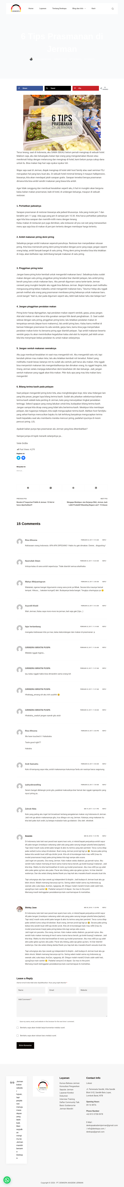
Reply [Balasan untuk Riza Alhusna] (104, 540)
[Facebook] (28, 488)
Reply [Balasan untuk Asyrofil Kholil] (104, 606)
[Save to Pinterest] (86, 88)
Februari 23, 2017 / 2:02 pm (90, 731)
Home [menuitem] (30, 8)
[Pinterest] (73, 488)
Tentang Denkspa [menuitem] (59, 8)
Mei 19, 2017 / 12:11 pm (91, 809)
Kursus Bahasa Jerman (70, 1083)
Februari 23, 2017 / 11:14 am (89, 626)
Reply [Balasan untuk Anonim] (104, 836)
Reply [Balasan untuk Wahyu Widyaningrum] (104, 581)
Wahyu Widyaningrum (35, 582)
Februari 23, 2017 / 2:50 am (90, 581)
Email (52, 990)
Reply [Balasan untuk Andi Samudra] (104, 764)
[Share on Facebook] (30, 88)
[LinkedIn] (96, 488)
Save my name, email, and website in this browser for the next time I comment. (47, 1021)
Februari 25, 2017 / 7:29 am (90, 785)
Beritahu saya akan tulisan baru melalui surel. (38, 1036)
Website (84, 990)
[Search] (113, 9)
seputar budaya (75, 59)
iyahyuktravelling (33, 785)
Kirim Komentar (25, 1045)
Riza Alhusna (31, 540)
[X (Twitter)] (50, 488)
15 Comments (89, 59)
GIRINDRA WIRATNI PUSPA (37, 647)
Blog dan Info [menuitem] (80, 8)
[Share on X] (58, 88)
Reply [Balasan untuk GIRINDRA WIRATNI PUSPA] (104, 647)
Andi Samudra (31, 764)
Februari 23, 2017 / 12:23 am (89, 561)
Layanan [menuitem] (42, 8)
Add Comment (24, 999)
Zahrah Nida (30, 809)
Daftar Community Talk (69, 1102)
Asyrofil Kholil (31, 606)
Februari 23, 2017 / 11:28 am (89, 710)
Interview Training (67, 1099)
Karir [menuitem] (94, 8)
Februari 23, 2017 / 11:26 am (89, 647)
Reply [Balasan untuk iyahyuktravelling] (104, 785)
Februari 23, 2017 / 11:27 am (89, 668)
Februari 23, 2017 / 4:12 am (90, 606)
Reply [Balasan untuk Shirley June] (104, 907)
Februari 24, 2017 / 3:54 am (90, 764)
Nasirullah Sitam (32, 561)
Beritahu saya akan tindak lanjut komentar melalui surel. (42, 1028)
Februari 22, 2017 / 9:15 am (90, 540)
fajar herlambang (33, 627)
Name (20, 990)
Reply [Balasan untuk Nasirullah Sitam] (104, 561)
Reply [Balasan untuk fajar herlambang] (104, 626)
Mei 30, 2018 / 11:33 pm (91, 907)
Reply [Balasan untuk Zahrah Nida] (104, 809)
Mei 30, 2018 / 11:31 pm (91, 836)
